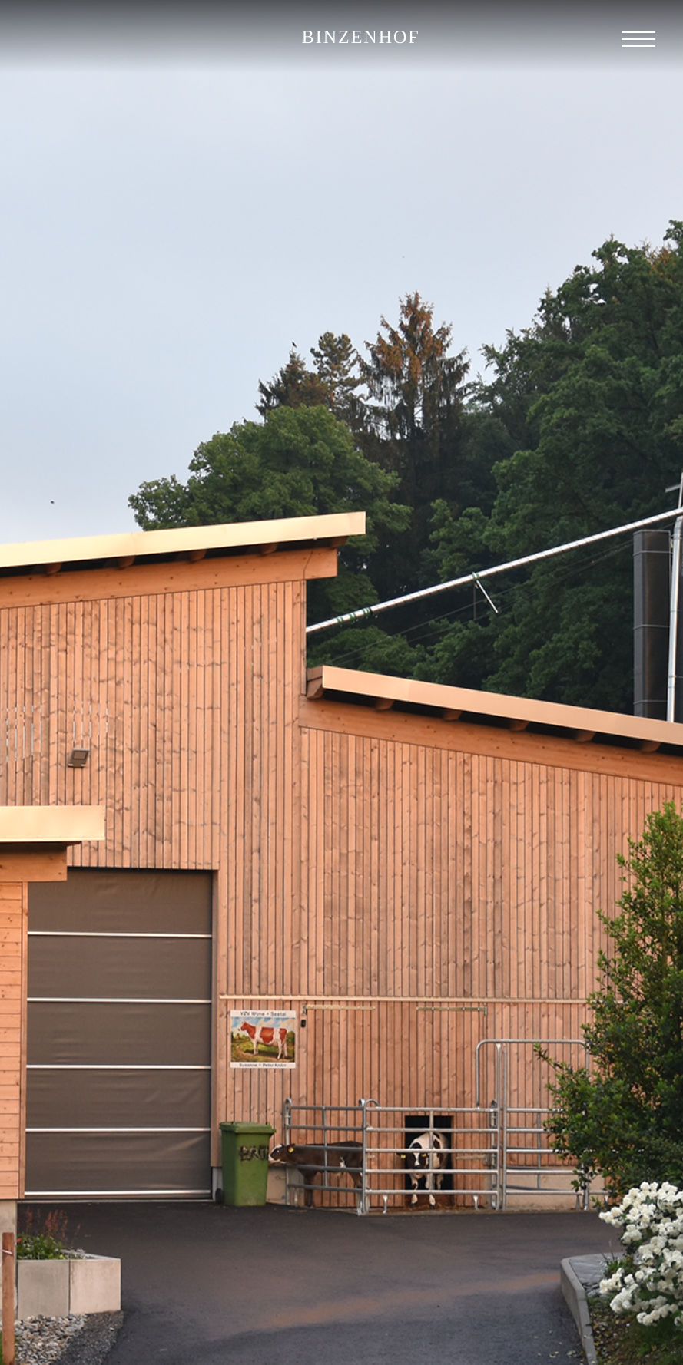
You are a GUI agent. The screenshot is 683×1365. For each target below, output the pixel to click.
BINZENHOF (361, 38)
